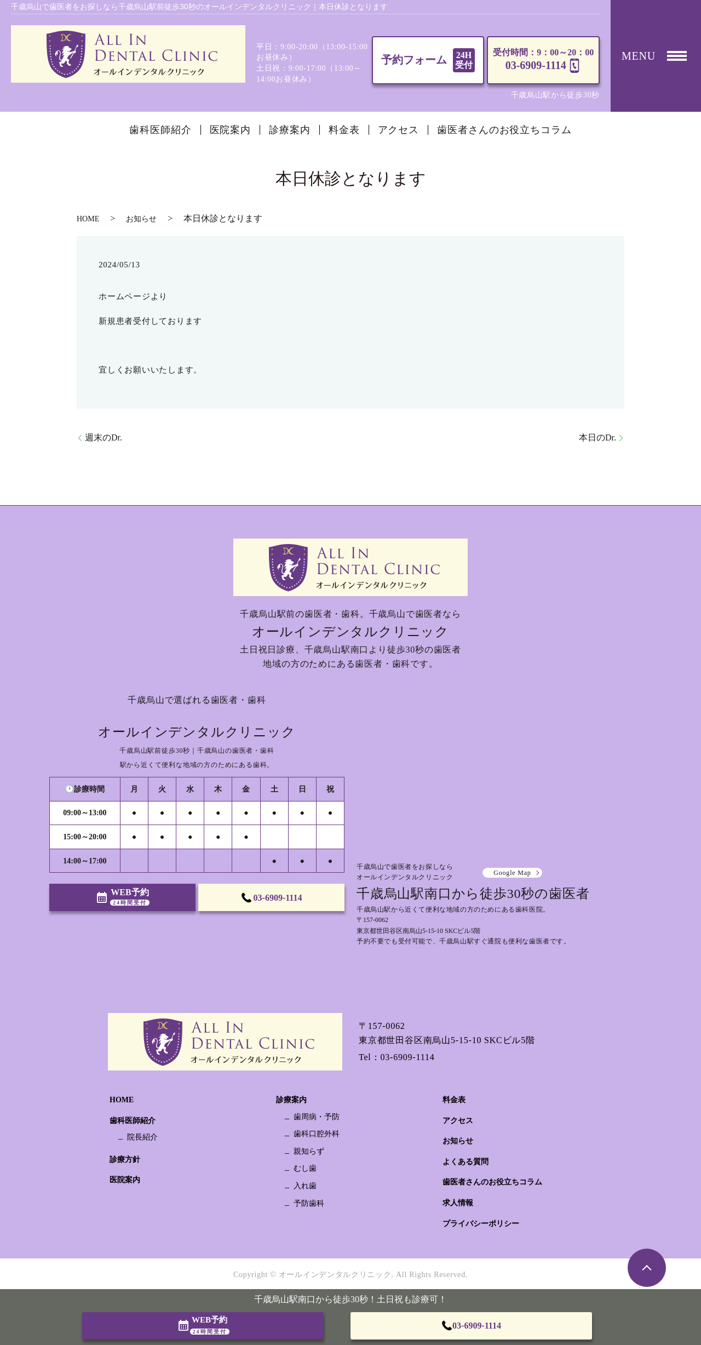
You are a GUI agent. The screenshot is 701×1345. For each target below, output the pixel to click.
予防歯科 (309, 1203)
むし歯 (305, 1168)
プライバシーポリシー (481, 1224)
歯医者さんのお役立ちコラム (504, 130)
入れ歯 (305, 1186)
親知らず (309, 1151)
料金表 (344, 130)
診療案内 (290, 130)
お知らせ (141, 219)
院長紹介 (142, 1137)
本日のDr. (597, 437)
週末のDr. (103, 437)
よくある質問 (466, 1162)
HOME (88, 219)
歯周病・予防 (317, 1117)
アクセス (399, 130)
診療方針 (125, 1159)
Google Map (512, 873)
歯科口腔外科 (317, 1134)
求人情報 (458, 1203)
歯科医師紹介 (160, 130)
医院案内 (230, 130)
